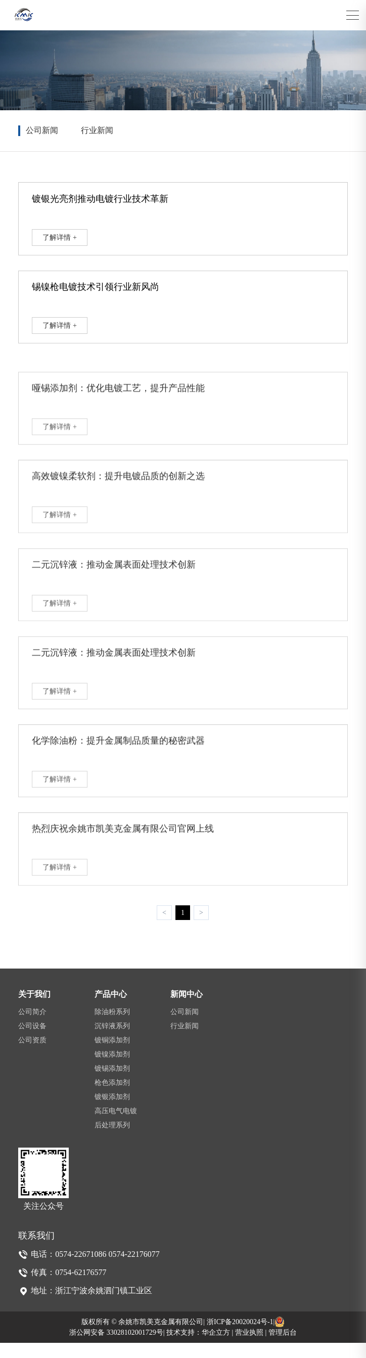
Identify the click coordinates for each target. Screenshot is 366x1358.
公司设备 (32, 1041)
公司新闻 (42, 130)
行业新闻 (97, 130)
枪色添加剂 (112, 1098)
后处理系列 (112, 1140)
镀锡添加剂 (112, 1083)
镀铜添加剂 (112, 1055)
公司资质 (32, 1055)
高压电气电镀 (116, 1126)
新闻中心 (186, 1009)
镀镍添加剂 (112, 1069)
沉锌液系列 (112, 1041)
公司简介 (32, 1027)
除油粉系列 (112, 1027)
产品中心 (111, 1009)
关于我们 (34, 1009)
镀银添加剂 (112, 1112)
